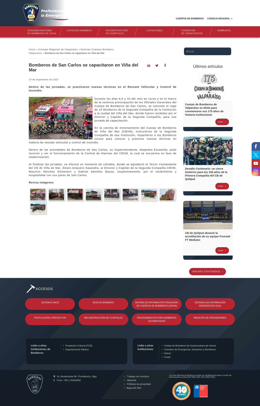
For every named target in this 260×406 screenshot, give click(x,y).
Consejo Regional (219, 18)
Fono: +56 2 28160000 (67, 380)
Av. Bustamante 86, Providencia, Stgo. (75, 376)
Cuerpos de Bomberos (190, 18)
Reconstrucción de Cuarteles (103, 318)
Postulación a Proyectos (50, 318)
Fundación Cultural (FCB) (77, 345)
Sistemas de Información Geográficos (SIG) (210, 304)
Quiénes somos (119, 18)
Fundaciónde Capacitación (192, 31)
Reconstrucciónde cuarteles (117, 31)
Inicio (102, 18)
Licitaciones (154, 30)
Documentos (163, 18)
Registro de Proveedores (210, 318)
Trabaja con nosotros (136, 376)
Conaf (166, 357)
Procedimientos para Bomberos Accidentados (156, 319)
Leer (222, 121)
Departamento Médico (76, 349)
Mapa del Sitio (132, 388)
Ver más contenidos (207, 271)
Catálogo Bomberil (79, 30)
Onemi (166, 353)
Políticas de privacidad (137, 384)
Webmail (130, 380)
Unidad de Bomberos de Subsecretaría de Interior (189, 345)
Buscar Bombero (103, 302)
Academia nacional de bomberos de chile (42, 31)
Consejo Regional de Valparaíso (58, 49)
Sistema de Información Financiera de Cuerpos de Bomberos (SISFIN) (156, 304)
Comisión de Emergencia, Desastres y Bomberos (189, 349)
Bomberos (224, 30)
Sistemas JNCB (50, 302)
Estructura (142, 18)
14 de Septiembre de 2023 (44, 79)
